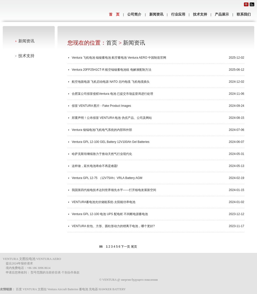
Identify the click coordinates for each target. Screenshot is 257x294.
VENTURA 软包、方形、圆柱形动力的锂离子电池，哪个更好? (113, 226)
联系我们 (244, 14)
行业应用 (178, 14)
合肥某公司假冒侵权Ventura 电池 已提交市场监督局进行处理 (112, 93)
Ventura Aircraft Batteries (62, 289)
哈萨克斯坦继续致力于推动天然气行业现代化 (102, 154)
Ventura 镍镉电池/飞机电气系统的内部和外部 (102, 130)
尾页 (134, 246)
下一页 (125, 246)
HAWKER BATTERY (112, 289)
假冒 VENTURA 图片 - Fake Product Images (101, 106)
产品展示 (222, 14)
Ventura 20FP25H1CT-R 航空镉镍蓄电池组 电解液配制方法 (111, 69)
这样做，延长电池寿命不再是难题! (95, 166)
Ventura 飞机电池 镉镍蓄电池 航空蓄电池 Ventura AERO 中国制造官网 (119, 57)
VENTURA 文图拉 (35, 289)
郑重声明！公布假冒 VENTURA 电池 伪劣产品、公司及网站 (112, 118)
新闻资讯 (156, 14)
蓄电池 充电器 (88, 289)
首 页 (114, 14)
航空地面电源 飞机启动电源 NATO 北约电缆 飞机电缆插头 (111, 81)
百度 (19, 289)
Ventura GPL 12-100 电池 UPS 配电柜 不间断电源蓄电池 (110, 214)
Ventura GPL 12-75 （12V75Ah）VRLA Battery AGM (107, 178)
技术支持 (200, 14)
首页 (111, 43)
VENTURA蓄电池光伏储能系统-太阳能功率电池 (103, 202)
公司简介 (134, 14)
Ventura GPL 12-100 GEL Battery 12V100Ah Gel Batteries (110, 142)
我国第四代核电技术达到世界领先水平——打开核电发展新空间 (114, 190)
